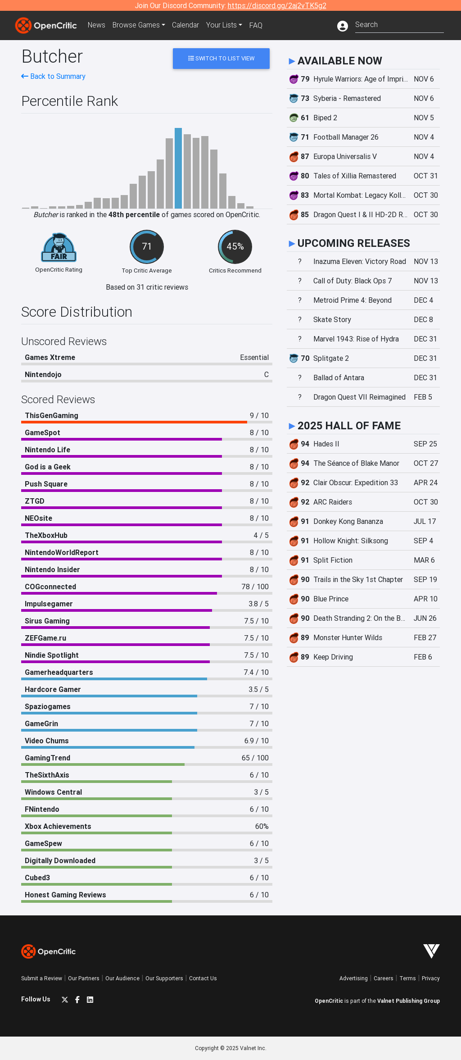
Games (137, 25)
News (97, 25)
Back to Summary (53, 76)
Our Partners (83, 978)
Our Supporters (164, 978)
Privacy (431, 978)
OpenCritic (329, 1000)
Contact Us (203, 978)
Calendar (189, 25)
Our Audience (122, 978)
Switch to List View (221, 58)
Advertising (353, 978)
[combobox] (399, 23)
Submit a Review (41, 978)
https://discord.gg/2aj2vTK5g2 (277, 5)
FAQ (259, 25)
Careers (383, 978)
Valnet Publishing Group (408, 1000)
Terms (407, 978)
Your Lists (225, 25)
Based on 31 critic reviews (147, 286)
